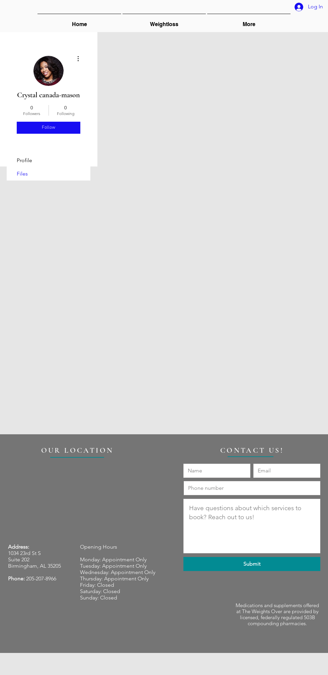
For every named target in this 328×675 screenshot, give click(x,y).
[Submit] (251, 564)
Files (22, 174)
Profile (24, 160)
